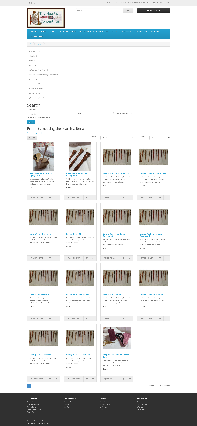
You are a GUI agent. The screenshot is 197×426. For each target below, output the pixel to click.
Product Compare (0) (34, 133)
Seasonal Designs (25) (36, 88)
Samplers (115, 31)
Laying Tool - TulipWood (41, 354)
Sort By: (94, 137)
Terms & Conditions (34, 409)
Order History (142, 404)
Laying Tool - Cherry (75, 234)
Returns (66, 404)
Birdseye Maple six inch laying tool (41, 174)
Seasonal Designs (141, 31)
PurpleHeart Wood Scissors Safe (116, 355)
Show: (143, 137)
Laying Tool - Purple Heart (152, 294)
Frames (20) (33, 61)
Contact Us (67, 402)
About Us (30, 402)
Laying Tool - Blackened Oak (116, 173)
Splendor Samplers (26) (37, 98)
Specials (103, 409)
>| (41, 386)
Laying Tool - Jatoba (39, 294)
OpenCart (39, 421)
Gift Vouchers (105, 404)
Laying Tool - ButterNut (41, 234)
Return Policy (31, 412)
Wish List (140, 407)
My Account (141, 402)
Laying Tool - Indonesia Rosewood (151, 235)
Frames (43, 31)
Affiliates (103, 407)
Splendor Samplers (37, 36)
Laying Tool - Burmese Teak (153, 173)
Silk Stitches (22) (34, 93)
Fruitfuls (52, 31)
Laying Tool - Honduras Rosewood (114, 235)
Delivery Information (34, 404)
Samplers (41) (33, 79)
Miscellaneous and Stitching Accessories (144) (45, 75)
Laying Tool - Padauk (113, 294)
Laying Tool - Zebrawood (78, 354)
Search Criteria (32, 110)
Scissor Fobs (126, 31)
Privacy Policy (31, 407)
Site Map (67, 407)
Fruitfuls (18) (33, 65)
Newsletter (141, 409)
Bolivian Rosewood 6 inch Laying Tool (78, 174)
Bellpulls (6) (33, 56)
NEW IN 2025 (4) (34, 51)
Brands (103, 402)
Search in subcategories (122, 113)
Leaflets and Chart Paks (67, 31)
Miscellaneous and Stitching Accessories (93, 31)
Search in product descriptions (39, 117)
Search (39, 44)
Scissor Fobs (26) (34, 84)
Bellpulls (34, 31)
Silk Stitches (155, 31)
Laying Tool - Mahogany (77, 294)
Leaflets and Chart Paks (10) (38, 70)
